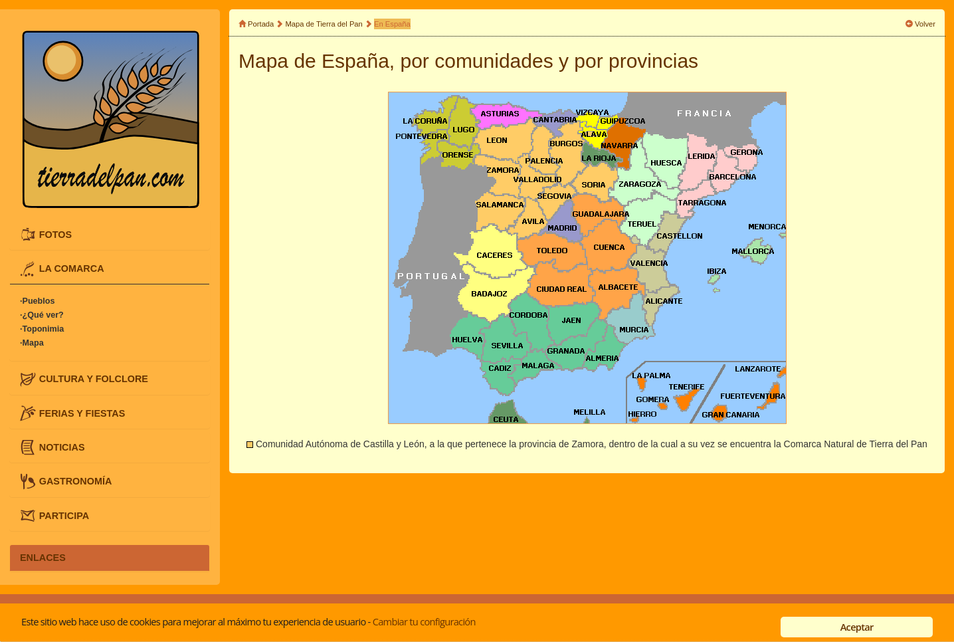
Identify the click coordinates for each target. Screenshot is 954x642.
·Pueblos (37, 301)
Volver (925, 24)
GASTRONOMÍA (75, 481)
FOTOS (55, 234)
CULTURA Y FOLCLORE (93, 379)
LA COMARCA (71, 268)
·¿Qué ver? (42, 315)
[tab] (109, 234)
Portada (261, 24)
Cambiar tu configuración (424, 621)
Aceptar (857, 626)
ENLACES (43, 557)
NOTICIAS (62, 447)
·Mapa (32, 343)
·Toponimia (42, 329)
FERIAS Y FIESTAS (82, 412)
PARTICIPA (64, 515)
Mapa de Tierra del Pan (324, 24)
